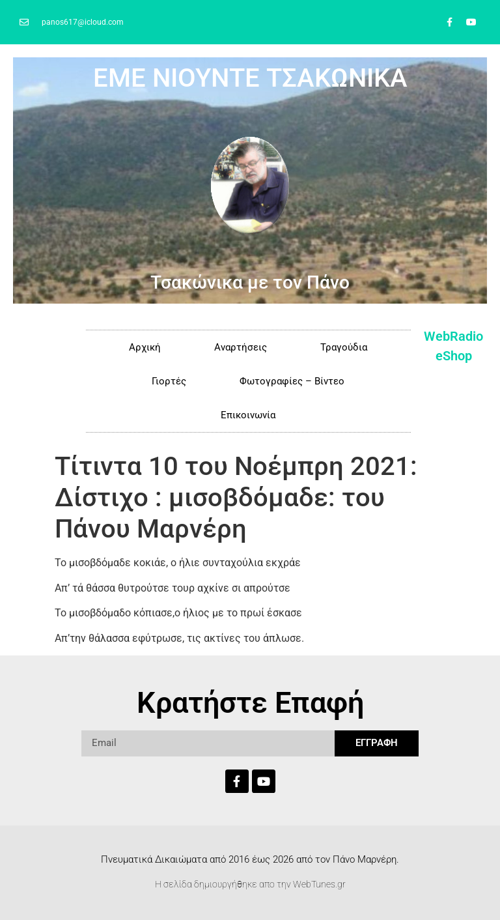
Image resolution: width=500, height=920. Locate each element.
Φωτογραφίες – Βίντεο (292, 381)
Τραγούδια (343, 347)
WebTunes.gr (319, 884)
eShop (454, 356)
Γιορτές (169, 381)
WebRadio (453, 336)
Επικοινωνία (248, 415)
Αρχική (145, 347)
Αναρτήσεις (240, 347)
